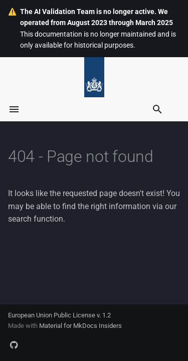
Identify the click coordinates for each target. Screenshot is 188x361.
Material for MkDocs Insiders (80, 325)
